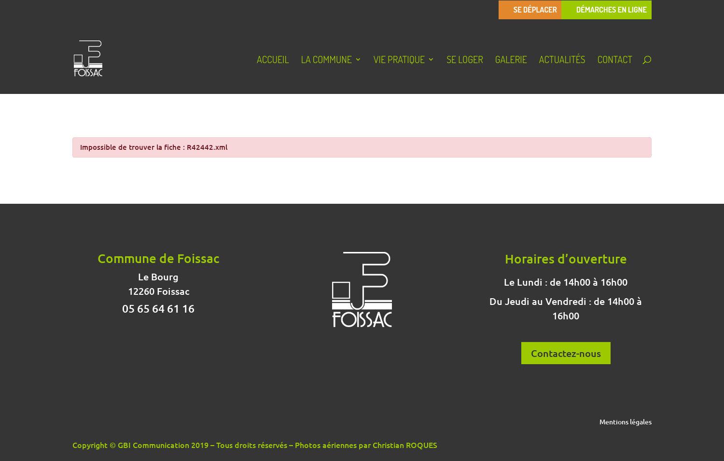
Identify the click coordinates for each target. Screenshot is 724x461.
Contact (615, 61)
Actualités (562, 61)
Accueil (273, 61)
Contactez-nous (566, 353)
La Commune (326, 61)
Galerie (511, 61)
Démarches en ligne (611, 9)
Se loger (464, 61)
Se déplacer (535, 9)
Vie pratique (399, 61)
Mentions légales (625, 422)
